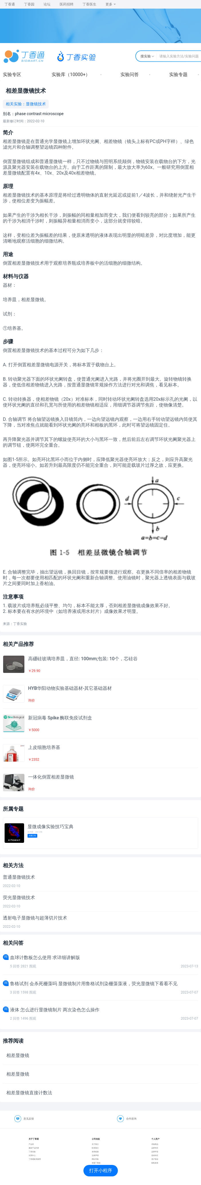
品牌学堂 (154, 1152)
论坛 (47, 4)
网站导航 (95, 1159)
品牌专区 (154, 1148)
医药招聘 (66, 4)
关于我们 (95, 1144)
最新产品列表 (34, 1148)
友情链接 (95, 1152)
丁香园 (29, 4)
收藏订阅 (32, 835)
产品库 (31, 1144)
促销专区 (154, 1155)
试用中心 (32, 1155)
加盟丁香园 (96, 1163)
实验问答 (129, 74)
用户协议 (154, 1159)
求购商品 (154, 1144)
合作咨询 (131, 1118)
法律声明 (95, 1155)
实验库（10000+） (71, 74)
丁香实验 (32, 1152)
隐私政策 (154, 1163)
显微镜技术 (36, 104)
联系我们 (95, 1148)
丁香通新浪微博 (35, 1159)
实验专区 (12, 74)
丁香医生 (89, 4)
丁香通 (10, 4)
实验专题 (178, 74)
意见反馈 (29, 1118)
